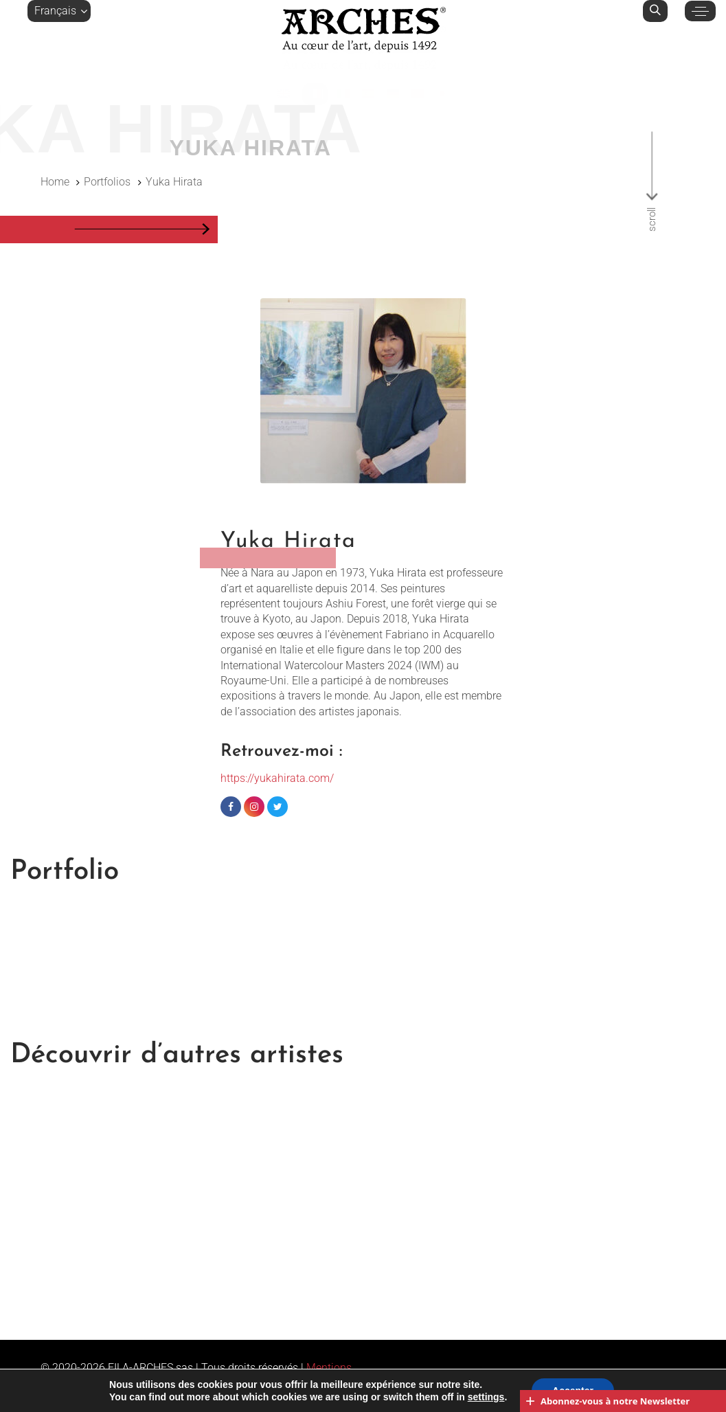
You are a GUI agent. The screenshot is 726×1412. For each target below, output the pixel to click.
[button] (59, 11)
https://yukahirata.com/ (277, 778)
